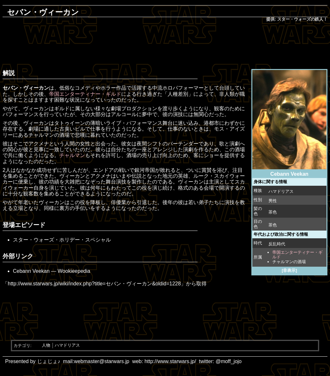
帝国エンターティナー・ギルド (297, 255)
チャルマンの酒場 (289, 261)
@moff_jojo (229, 361)
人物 (46, 345)
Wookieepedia (74, 271)
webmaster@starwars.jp (101, 361)
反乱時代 (276, 244)
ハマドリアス (281, 191)
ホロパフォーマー (183, 88)
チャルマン (72, 155)
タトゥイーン (69, 123)
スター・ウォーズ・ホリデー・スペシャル (62, 239)
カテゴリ (22, 345)
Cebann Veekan (31, 271)
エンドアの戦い (111, 170)
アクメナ (38, 143)
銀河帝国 (144, 170)
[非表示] (289, 270)
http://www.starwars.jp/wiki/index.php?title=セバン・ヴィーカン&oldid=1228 (94, 283)
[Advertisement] (165, 43)
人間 (69, 143)
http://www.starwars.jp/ (170, 361)
